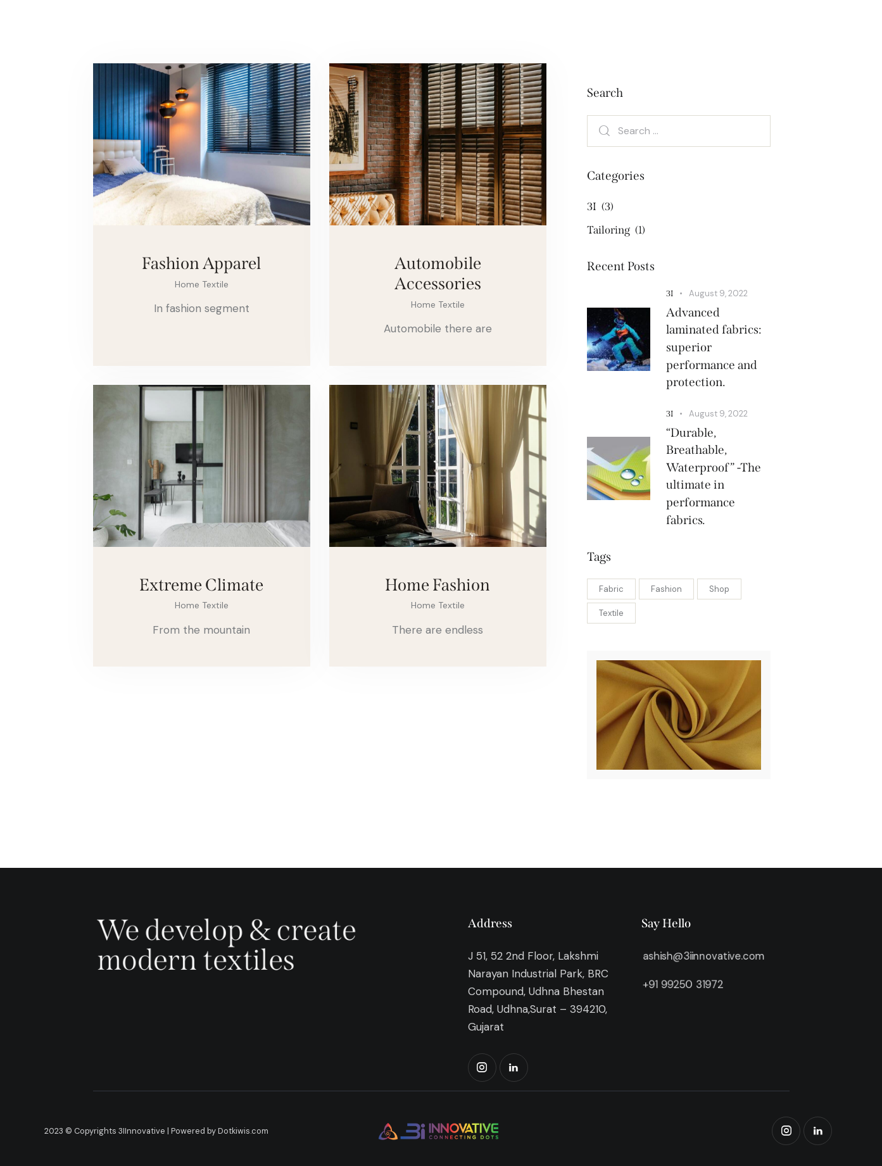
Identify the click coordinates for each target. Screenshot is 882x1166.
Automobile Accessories (437, 273)
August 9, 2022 (718, 293)
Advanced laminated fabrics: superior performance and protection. (713, 347)
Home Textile (202, 284)
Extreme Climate (201, 585)
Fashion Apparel (201, 263)
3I (670, 293)
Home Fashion (437, 585)
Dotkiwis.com (243, 1130)
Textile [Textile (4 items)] (611, 613)
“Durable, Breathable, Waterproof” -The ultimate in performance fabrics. (713, 476)
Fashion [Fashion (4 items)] (666, 589)
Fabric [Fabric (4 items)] (611, 589)
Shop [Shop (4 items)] (719, 589)
